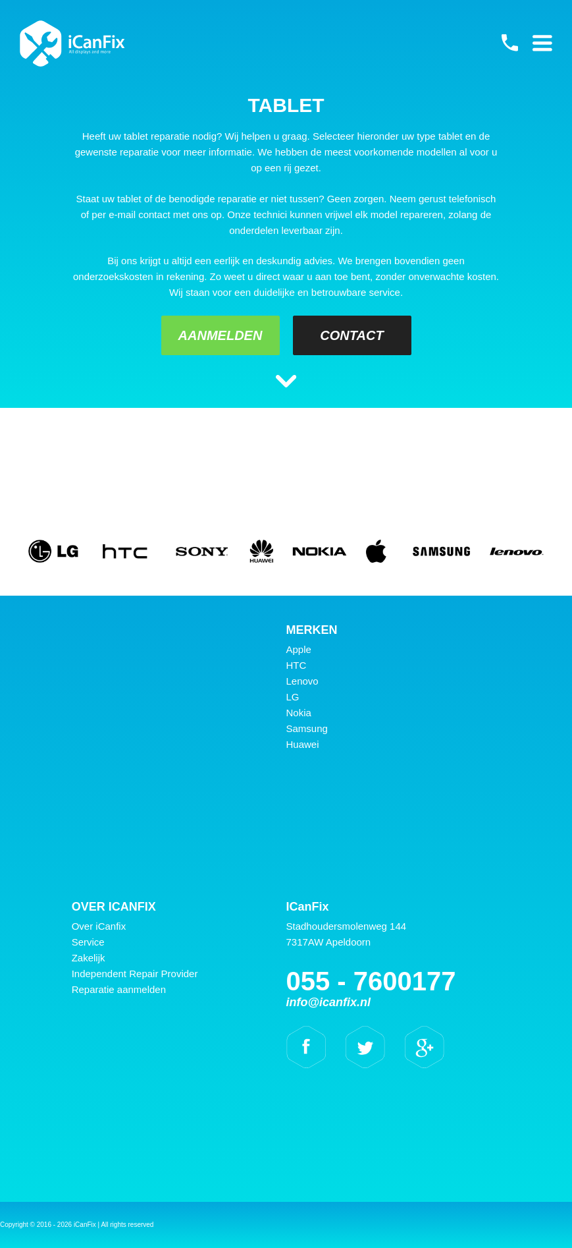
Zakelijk (88, 957)
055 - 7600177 (509, 42)
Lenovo (302, 681)
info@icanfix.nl (328, 1002)
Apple (298, 649)
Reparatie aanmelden (119, 989)
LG (292, 696)
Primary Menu (542, 42)
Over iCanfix (99, 926)
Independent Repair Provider (135, 973)
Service (88, 942)
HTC (296, 665)
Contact (351, 335)
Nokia (298, 712)
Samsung (307, 728)
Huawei (302, 744)
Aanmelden (220, 335)
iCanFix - (72, 43)
